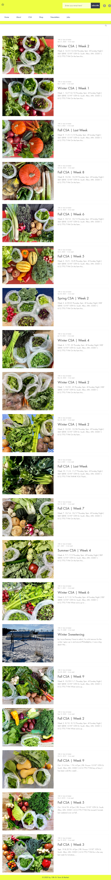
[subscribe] (95, 5)
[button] (4, 4)
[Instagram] (109, 5)
